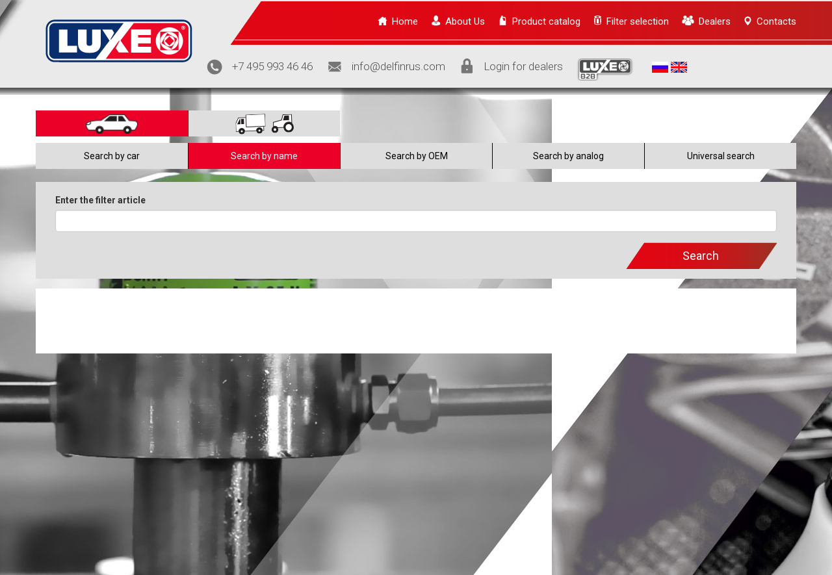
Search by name (264, 156)
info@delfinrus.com (398, 66)
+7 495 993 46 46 (272, 66)
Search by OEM (416, 156)
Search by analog (568, 156)
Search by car (112, 156)
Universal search (721, 156)
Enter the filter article (100, 200)
